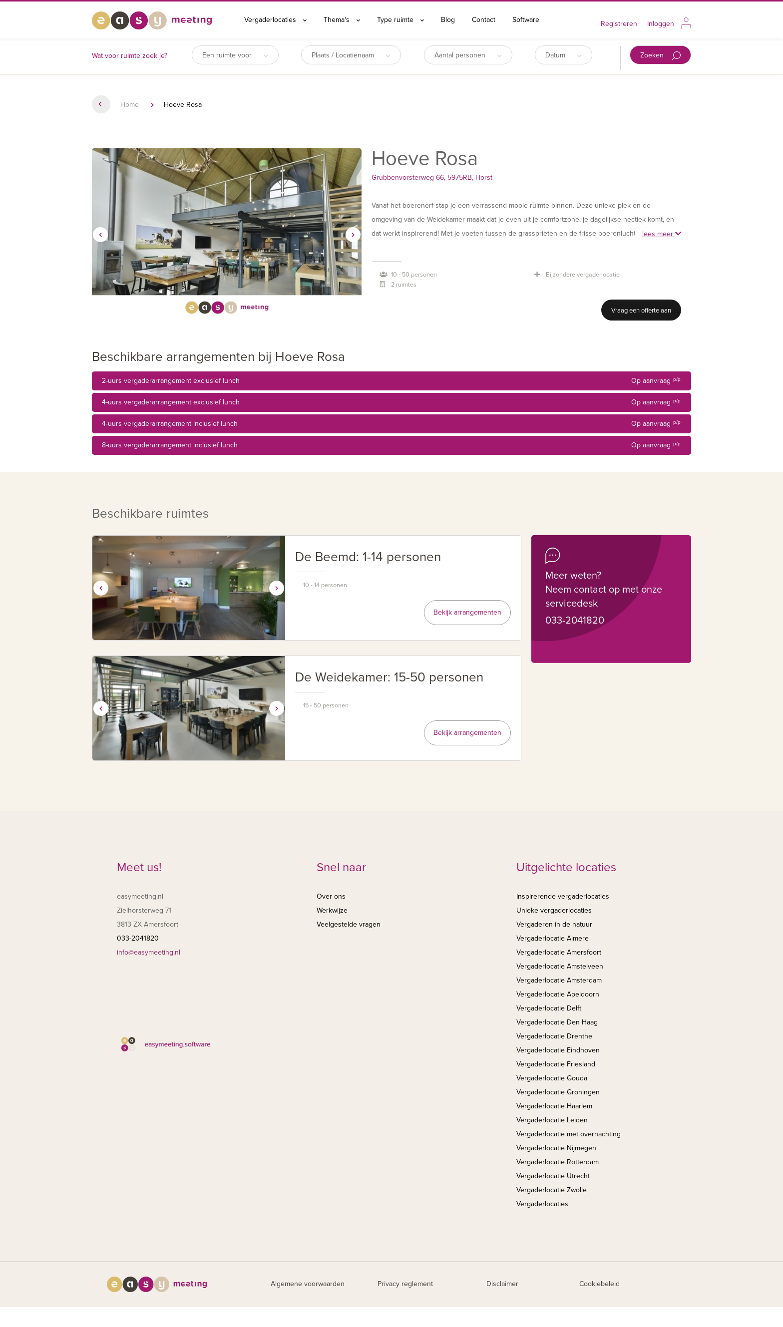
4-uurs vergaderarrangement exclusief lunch (391, 402)
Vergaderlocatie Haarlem (554, 1106)
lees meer (661, 234)
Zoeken (660, 55)
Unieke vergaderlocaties (554, 910)
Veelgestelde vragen (349, 924)
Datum (563, 55)
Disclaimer (502, 1284)
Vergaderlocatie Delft (548, 1008)
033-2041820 (574, 621)
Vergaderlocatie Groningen (558, 1092)
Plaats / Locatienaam (351, 55)
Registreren (619, 23)
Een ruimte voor (235, 55)
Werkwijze (332, 910)
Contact (483, 19)
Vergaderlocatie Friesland (555, 1064)
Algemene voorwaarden (308, 1284)
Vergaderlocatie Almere (552, 938)
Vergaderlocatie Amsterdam (559, 980)
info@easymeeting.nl (148, 952)
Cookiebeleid (599, 1284)
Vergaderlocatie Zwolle (551, 1190)
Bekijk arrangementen (467, 612)
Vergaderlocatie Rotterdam (557, 1162)
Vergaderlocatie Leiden (552, 1120)
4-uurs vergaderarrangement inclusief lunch (391, 424)
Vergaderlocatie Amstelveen (559, 966)
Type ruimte (400, 19)
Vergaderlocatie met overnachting (568, 1134)
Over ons (331, 896)
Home (129, 104)
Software (525, 19)
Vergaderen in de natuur (554, 924)
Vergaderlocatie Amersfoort (558, 952)
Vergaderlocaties (275, 19)
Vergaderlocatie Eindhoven (558, 1050)
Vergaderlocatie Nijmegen (556, 1148)
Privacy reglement (405, 1284)
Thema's (342, 19)
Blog (448, 19)
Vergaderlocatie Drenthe (554, 1036)
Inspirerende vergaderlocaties (562, 896)
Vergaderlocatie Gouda (551, 1078)
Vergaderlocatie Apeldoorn (557, 994)
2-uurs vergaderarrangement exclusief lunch (391, 381)
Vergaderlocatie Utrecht (553, 1176)
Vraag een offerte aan (641, 311)
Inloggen (660, 23)
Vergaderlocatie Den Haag (557, 1022)
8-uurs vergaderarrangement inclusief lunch (391, 445)
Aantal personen (468, 55)
